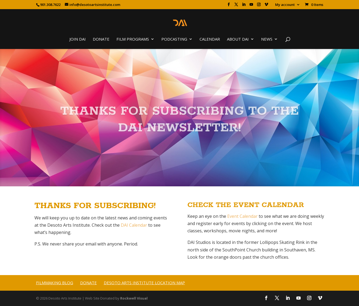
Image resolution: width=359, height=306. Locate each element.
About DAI (238, 39)
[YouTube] (251, 6)
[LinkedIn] (244, 6)
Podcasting (174, 39)
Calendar (210, 39)
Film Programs (132, 39)
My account (285, 5)
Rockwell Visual (134, 298)
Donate (101, 39)
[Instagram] (259, 6)
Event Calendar (242, 216)
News (266, 39)
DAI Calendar (134, 225)
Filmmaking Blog (54, 282)
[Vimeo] (266, 6)
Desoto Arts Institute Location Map (144, 282)
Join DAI (77, 39)
